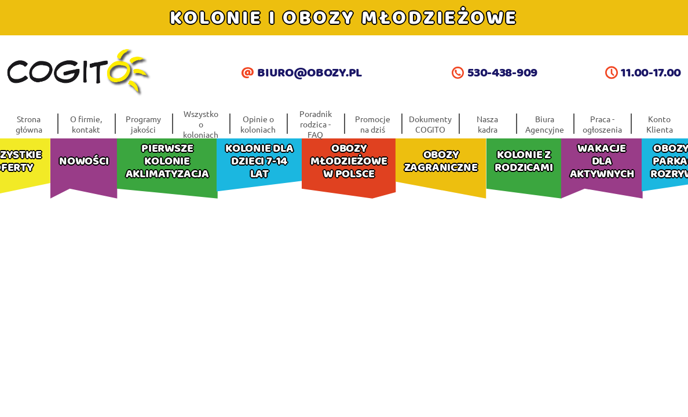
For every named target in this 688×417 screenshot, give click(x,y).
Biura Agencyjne (544, 124)
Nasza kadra (487, 124)
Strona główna (29, 124)
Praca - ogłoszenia (602, 124)
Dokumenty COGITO (430, 124)
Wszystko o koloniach (200, 124)
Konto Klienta (659, 124)
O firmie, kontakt (86, 124)
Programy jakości (143, 124)
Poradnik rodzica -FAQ (315, 124)
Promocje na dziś (372, 124)
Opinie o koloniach (258, 124)
